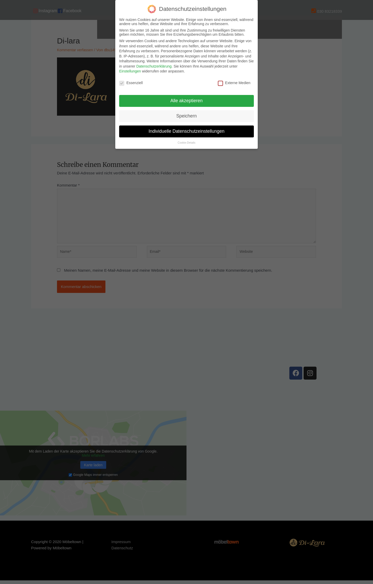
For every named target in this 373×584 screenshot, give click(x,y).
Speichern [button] (186, 116)
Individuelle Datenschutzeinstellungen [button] (187, 131)
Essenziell (131, 83)
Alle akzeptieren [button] (186, 100)
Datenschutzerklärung (153, 66)
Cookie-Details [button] (186, 142)
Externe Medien (234, 83)
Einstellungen (130, 71)
